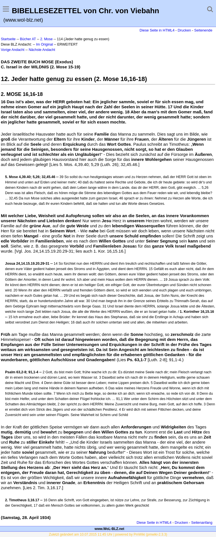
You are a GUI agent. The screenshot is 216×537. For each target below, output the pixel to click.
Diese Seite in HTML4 (157, 30)
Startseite (8, 39)
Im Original (44, 44)
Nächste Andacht (42, 50)
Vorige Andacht (12, 50)
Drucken (184, 30)
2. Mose (46, 39)
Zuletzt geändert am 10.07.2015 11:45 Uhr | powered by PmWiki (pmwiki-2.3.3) (108, 534)
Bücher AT (28, 39)
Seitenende (203, 30)
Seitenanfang (201, 522)
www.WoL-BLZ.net (109, 529)
